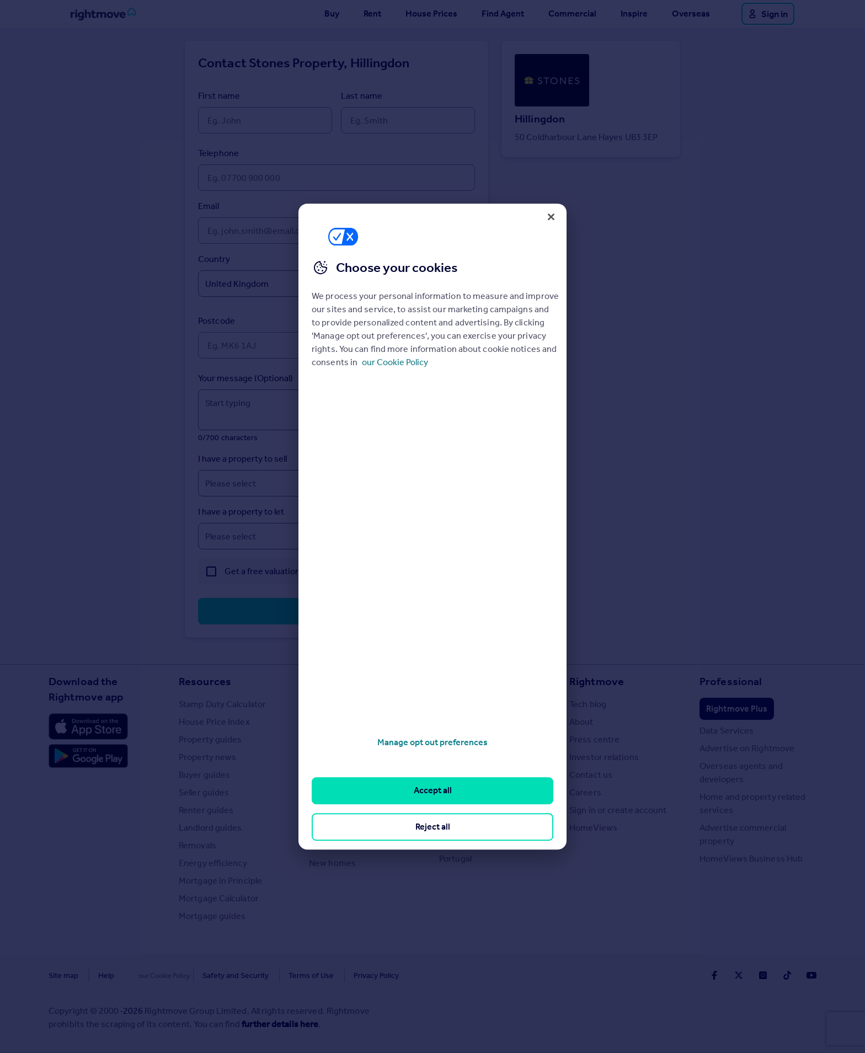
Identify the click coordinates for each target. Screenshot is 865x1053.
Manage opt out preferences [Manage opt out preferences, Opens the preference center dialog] (432, 742)
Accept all (433, 790)
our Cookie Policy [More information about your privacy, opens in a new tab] (395, 362)
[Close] (551, 217)
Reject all (432, 826)
